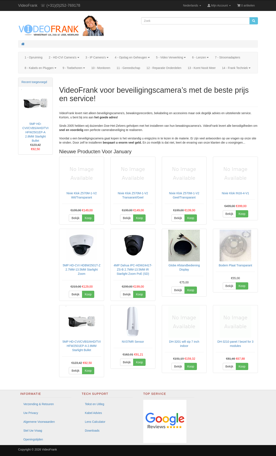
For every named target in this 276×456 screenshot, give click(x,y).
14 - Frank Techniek (236, 68)
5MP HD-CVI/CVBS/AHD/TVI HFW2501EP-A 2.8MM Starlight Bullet (35, 132)
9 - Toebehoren (73, 68)
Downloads (92, 430)
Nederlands (192, 5)
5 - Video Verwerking (171, 57)
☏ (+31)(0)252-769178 (60, 5)
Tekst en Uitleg (94, 404)
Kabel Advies (93, 413)
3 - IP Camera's (96, 57)
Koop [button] (88, 218)
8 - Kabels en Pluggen (40, 68)
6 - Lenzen (200, 57)
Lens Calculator (95, 421)
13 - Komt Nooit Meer (202, 68)
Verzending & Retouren (38, 404)
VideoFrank (27, 5)
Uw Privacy (30, 413)
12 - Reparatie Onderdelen (163, 68)
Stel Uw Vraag (32, 430)
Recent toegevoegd (34, 82)
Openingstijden (33, 439)
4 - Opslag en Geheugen (132, 57)
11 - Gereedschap (128, 68)
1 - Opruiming (33, 57)
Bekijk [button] (75, 218)
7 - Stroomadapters (227, 57)
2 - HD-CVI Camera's (64, 57)
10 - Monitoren (100, 68)
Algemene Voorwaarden (39, 421)
